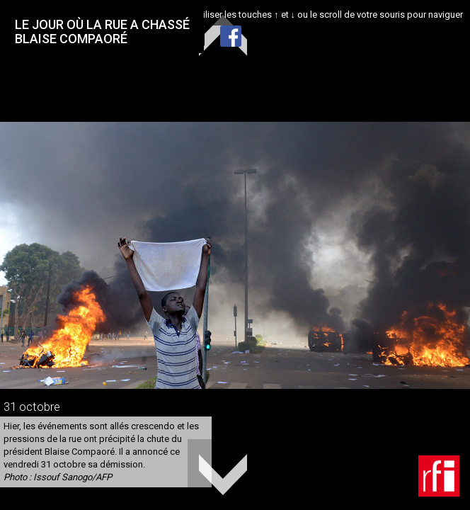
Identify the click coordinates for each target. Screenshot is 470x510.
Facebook (230, 36)
